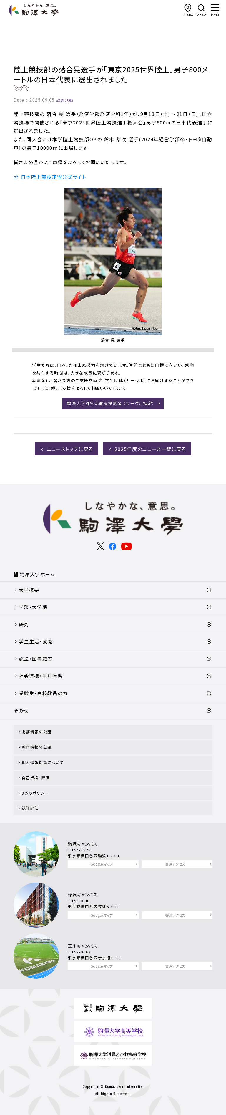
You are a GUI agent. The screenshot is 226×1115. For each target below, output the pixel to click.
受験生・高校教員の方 (43, 693)
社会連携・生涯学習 (41, 675)
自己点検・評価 (36, 777)
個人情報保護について (43, 762)
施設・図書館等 (36, 658)
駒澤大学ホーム (37, 574)
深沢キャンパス (82, 894)
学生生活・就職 (36, 641)
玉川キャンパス (82, 946)
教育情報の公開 (37, 747)
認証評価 (30, 808)
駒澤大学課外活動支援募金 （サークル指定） (111, 403)
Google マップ (101, 863)
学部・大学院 (33, 606)
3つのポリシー (35, 793)
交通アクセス (175, 863)
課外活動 (65, 100)
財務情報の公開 (37, 732)
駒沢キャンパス (82, 844)
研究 (24, 624)
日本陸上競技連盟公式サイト (53, 176)
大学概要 (29, 589)
